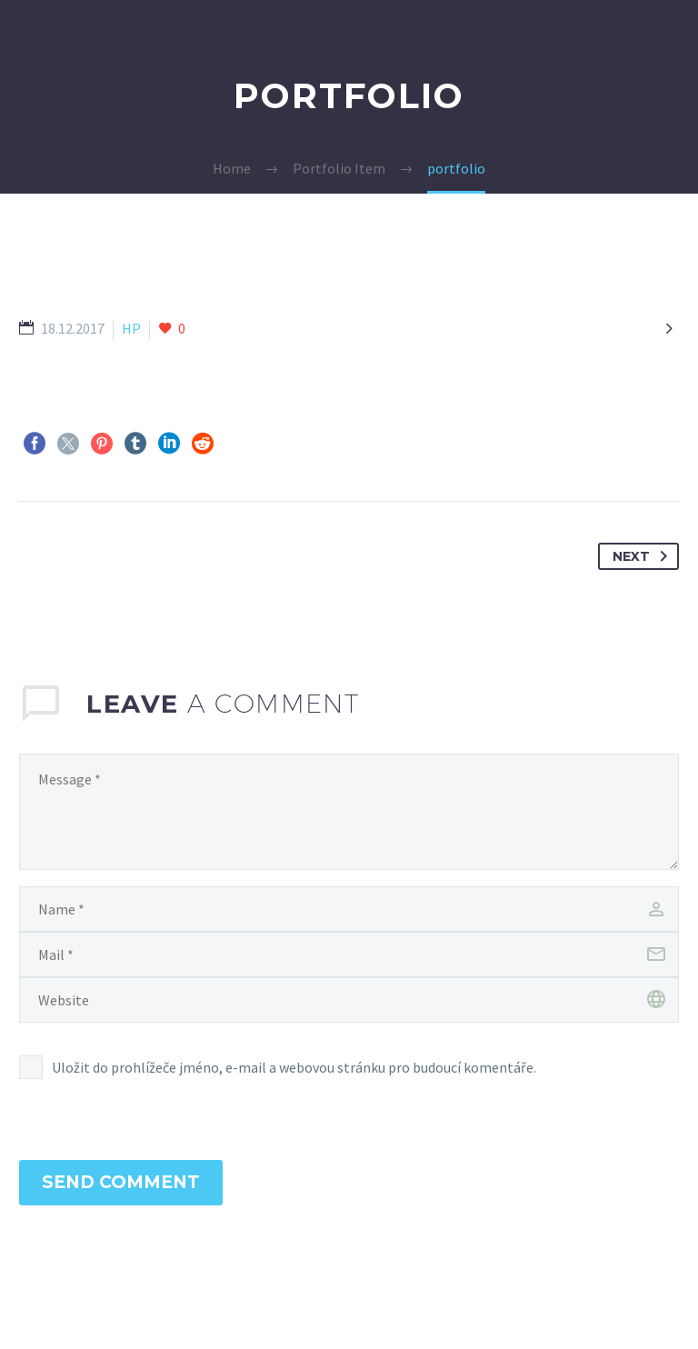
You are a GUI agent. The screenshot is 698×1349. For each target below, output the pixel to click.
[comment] (349, 812)
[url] (349, 1000)
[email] (349, 954)
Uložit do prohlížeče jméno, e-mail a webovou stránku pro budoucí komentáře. (294, 1067)
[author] (349, 909)
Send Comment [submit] (121, 1182)
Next (643, 556)
